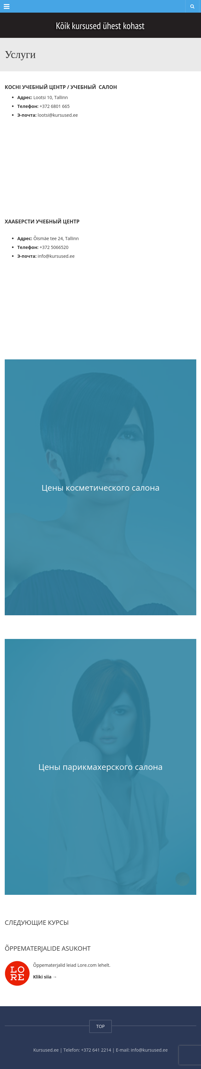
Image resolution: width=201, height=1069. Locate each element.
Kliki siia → (45, 977)
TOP (100, 1026)
